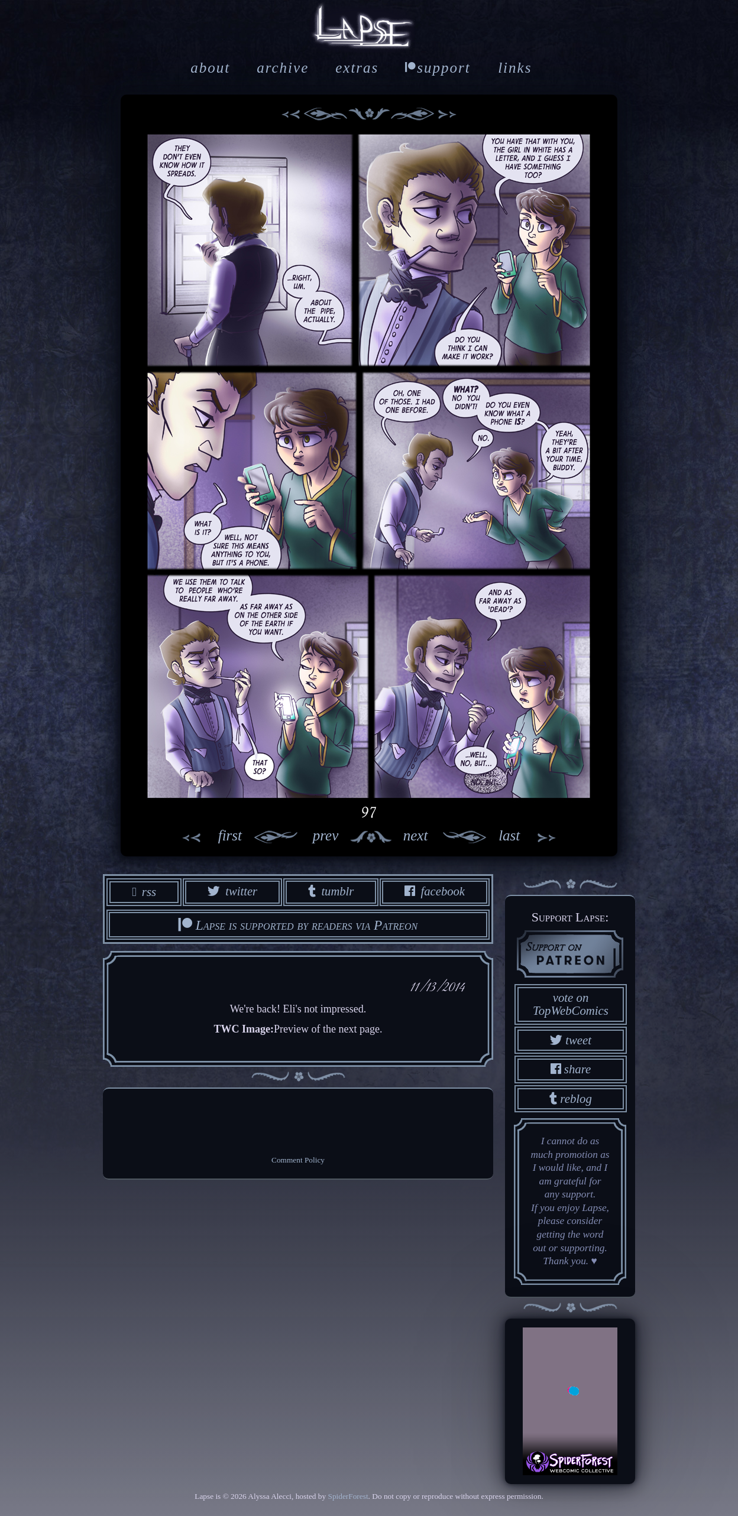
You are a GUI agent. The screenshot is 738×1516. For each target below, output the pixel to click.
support (437, 68)
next (451, 837)
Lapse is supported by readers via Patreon (298, 925)
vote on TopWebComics (570, 1003)
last (534, 837)
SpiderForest (348, 1495)
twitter (231, 891)
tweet (570, 1039)
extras (356, 68)
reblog (570, 1098)
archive (283, 68)
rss (143, 891)
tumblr (331, 891)
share (571, 1069)
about (210, 68)
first (205, 837)
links (515, 68)
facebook (434, 891)
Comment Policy (298, 1160)
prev (290, 837)
